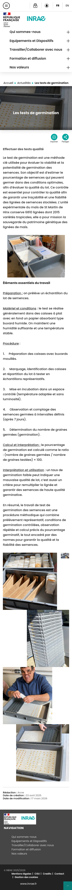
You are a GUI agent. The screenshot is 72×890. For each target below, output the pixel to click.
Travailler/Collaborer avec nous (36, 49)
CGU (37, 873)
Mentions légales (21, 873)
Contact (59, 873)
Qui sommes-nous (25, 32)
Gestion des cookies (26, 877)
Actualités (24, 83)
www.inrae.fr (28, 884)
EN (67, 5)
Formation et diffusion (28, 58)
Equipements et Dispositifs (31, 40)
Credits (47, 873)
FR (57, 5)
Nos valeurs (19, 67)
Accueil (8, 83)
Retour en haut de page (69, 887)
